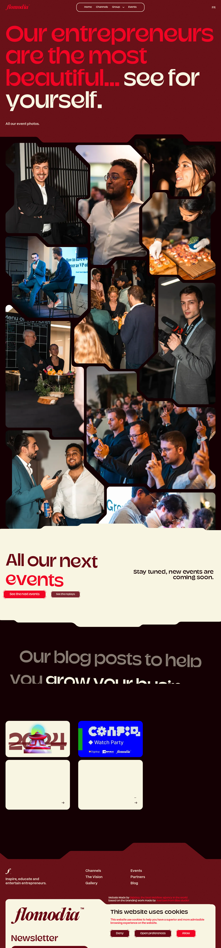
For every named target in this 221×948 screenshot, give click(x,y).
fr (213, 7)
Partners (138, 877)
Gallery (91, 883)
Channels (102, 7)
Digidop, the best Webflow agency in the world (159, 898)
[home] (28, 7)
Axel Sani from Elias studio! (172, 900)
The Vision (94, 877)
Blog (134, 883)
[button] (118, 7)
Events (132, 7)
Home (88, 7)
